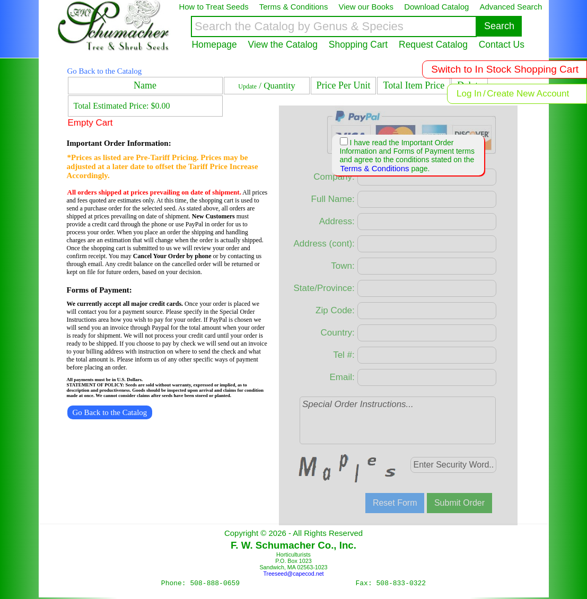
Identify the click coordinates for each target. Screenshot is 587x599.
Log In (469, 94)
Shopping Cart (358, 44)
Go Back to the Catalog (104, 71)
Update (247, 86)
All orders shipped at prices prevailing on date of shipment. (154, 192)
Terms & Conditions (374, 168)
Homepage (214, 44)
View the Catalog (283, 44)
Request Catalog (433, 44)
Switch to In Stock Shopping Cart (505, 69)
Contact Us (501, 44)
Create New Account (528, 94)
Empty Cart (90, 123)
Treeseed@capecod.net (293, 573)
